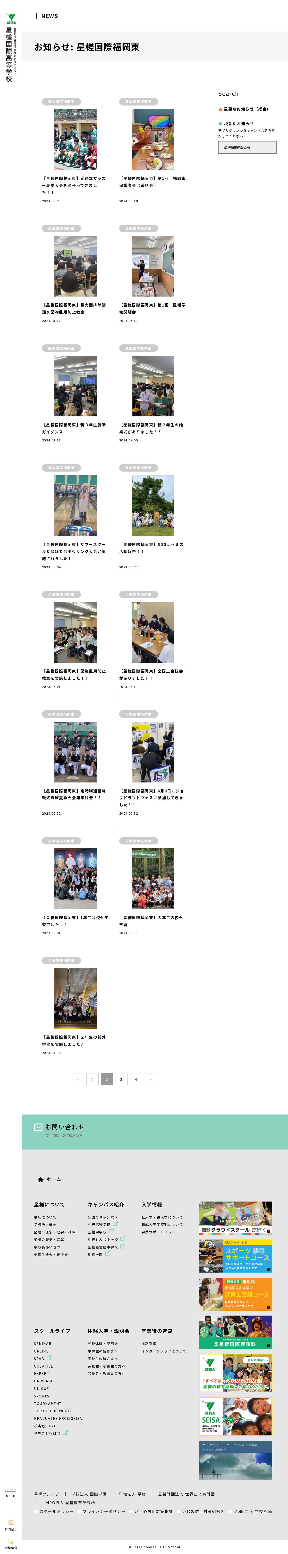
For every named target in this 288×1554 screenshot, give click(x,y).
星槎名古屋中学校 (103, 1247)
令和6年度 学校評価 (253, 1511)
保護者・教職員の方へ (107, 1373)
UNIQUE (41, 1388)
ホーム (50, 1179)
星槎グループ (46, 1494)
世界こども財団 (47, 1433)
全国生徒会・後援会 (51, 1254)
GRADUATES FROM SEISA (58, 1418)
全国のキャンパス (103, 1217)
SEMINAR (42, 1343)
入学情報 (152, 1204)
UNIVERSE (44, 1380)
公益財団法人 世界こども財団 (186, 1494)
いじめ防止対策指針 (154, 1511)
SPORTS (42, 1396)
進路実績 (149, 1343)
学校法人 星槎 (132, 1494)
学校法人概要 (45, 1224)
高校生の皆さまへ (103, 1358)
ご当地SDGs (44, 1425)
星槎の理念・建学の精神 (55, 1231)
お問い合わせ (59, 1126)
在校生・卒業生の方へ (107, 1366)
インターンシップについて (164, 1351)
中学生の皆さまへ (103, 1351)
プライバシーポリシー (104, 1511)
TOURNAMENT (48, 1403)
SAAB (39, 1358)
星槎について (49, 1204)
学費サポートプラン (159, 1231)
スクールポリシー (57, 1511)
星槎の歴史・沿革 (49, 1239)
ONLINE (41, 1351)
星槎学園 (95, 1254)
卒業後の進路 (157, 1330)
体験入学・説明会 (109, 1330)
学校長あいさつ (47, 1247)
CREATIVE (43, 1366)
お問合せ (11, 1525)
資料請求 (11, 1544)
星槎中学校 (97, 1231)
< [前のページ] (77, 1079)
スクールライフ (52, 1330)
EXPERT (42, 1373)
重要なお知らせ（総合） (244, 109)
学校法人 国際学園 (89, 1494)
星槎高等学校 (99, 1224)
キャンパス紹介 (106, 1204)
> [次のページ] (150, 1079)
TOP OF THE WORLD (53, 1410)
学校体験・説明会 (103, 1343)
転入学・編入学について (162, 1217)
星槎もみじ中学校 (103, 1239)
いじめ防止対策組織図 (203, 1511)
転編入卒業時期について (162, 1224)
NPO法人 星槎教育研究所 (70, 1502)
